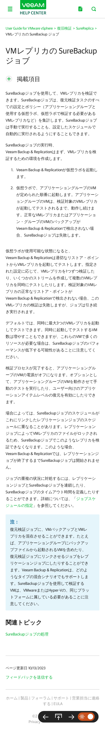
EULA (57, 703)
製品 (24, 698)
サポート (61, 698)
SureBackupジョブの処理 (27, 634)
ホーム (12, 698)
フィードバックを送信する (29, 677)
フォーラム (41, 698)
